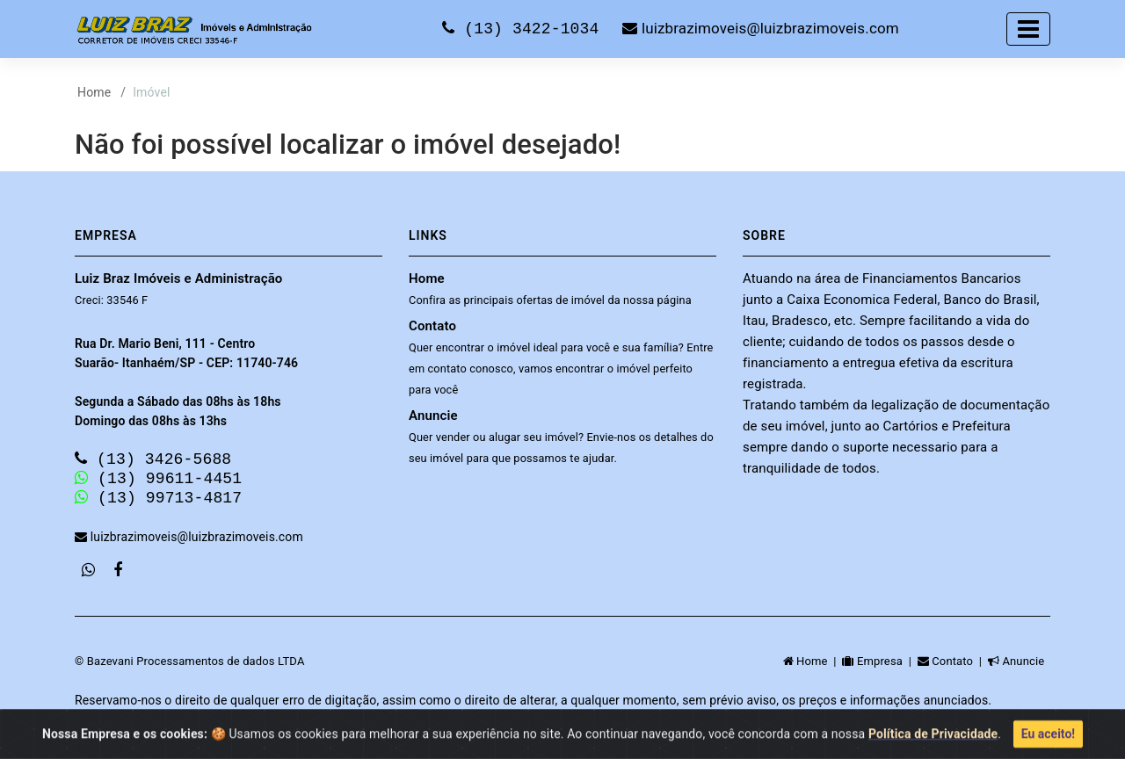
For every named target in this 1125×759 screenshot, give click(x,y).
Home (94, 92)
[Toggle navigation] (1028, 29)
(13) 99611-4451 (158, 480)
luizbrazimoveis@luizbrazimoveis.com (760, 29)
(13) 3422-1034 (525, 28)
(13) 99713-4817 (158, 501)
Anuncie (561, 436)
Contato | (953, 666)
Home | (813, 666)
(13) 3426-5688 (153, 459)
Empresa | (879, 666)
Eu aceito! (1048, 740)
